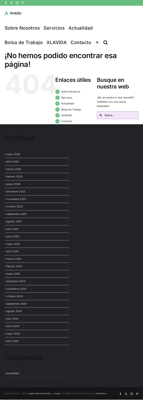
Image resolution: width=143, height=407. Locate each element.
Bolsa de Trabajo (71, 109)
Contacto (66, 121)
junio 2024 (12, 326)
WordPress (101, 393)
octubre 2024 (14, 296)
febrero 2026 (14, 176)
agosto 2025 (14, 221)
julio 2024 (12, 318)
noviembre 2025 (16, 199)
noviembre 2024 (16, 288)
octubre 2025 (14, 206)
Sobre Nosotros (70, 91)
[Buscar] (101, 115)
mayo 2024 (13, 333)
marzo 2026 (13, 169)
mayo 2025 (13, 243)
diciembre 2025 (15, 191)
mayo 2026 (13, 154)
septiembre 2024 (16, 303)
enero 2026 (13, 184)
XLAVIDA (66, 115)
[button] (105, 42)
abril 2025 (12, 251)
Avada (58, 393)
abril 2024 (12, 341)
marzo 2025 (13, 258)
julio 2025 (12, 228)
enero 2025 (13, 273)
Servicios (66, 97)
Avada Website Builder (40, 393)
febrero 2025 (14, 266)
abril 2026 (12, 161)
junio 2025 (12, 236)
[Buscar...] (117, 115)
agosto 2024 (14, 311)
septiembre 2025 (16, 214)
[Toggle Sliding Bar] (97, 42)
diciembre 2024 (15, 281)
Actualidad (67, 103)
